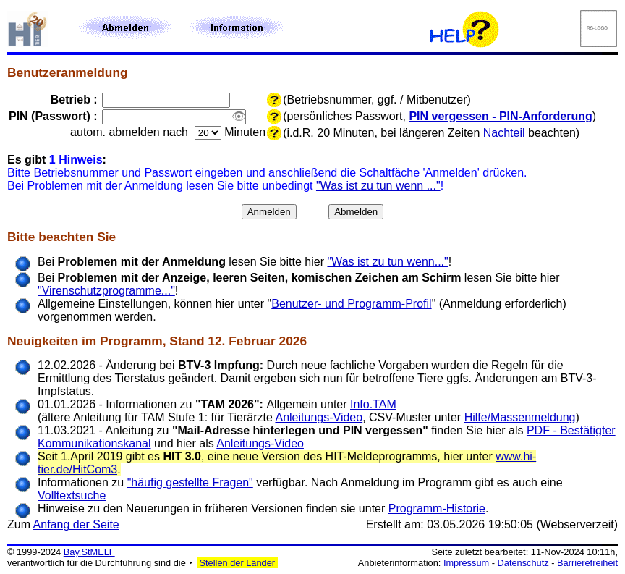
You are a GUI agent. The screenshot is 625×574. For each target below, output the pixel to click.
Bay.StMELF (89, 551)
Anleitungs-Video (318, 417)
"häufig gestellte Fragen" (190, 482)
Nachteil (504, 133)
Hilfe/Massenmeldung (520, 417)
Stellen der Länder (237, 562)
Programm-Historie (436, 508)
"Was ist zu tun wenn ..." (378, 186)
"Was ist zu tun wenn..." (387, 262)
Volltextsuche (72, 495)
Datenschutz (523, 562)
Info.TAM (373, 404)
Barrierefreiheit (587, 562)
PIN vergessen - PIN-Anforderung (500, 116)
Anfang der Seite (76, 524)
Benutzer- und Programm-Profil (351, 303)
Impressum (466, 562)
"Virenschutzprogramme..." (106, 290)
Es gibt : (56, 159)
